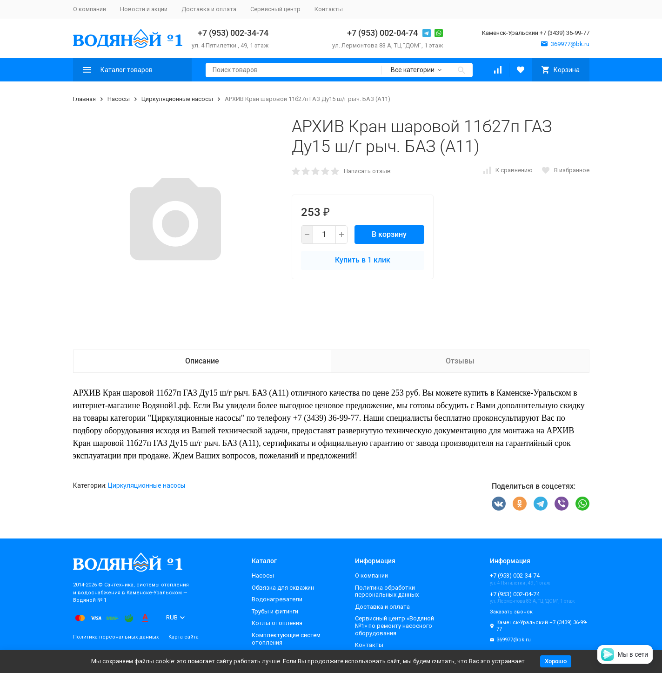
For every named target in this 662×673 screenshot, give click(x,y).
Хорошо (556, 661)
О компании (89, 9)
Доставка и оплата (208, 9)
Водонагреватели (277, 599)
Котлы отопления (277, 622)
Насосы (118, 98)
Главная (84, 98)
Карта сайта (183, 637)
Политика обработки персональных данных (387, 591)
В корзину (389, 234)
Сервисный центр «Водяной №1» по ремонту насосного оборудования (394, 625)
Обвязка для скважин (283, 587)
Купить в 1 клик (362, 260)
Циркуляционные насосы (177, 98)
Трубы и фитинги (275, 611)
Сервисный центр (275, 9)
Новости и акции (143, 9)
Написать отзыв (367, 171)
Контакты (328, 9)
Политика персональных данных (116, 637)
